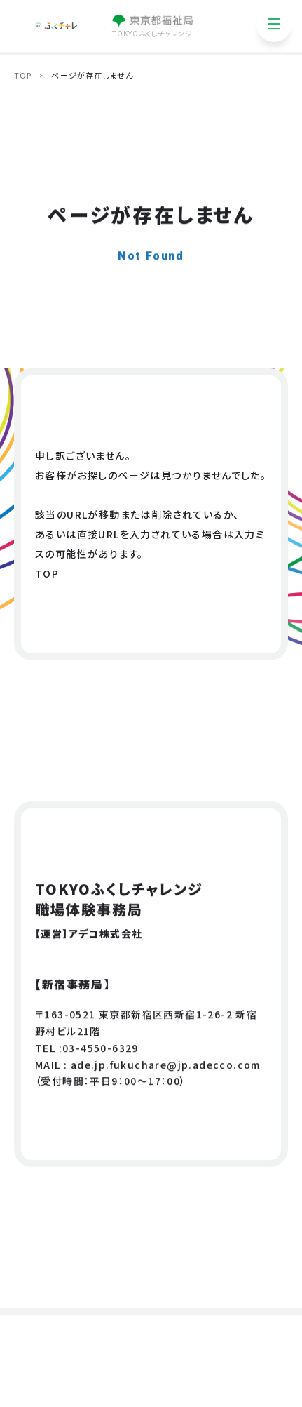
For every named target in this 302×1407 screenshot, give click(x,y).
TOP (23, 75)
